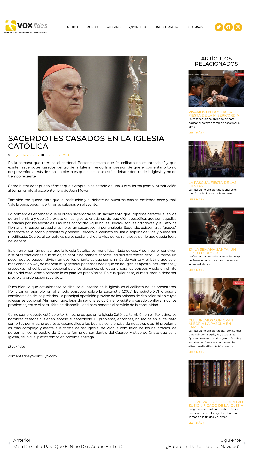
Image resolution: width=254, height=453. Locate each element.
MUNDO (92, 27)
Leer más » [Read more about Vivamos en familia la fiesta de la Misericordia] (196, 132)
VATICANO (114, 27)
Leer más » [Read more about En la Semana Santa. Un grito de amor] (196, 270)
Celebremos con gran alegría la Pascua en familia (211, 323)
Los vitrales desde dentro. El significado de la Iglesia (216, 404)
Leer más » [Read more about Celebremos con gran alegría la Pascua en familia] (196, 352)
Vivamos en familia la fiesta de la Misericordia (214, 113)
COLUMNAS (195, 27)
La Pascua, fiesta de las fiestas (212, 184)
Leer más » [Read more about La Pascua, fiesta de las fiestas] (196, 199)
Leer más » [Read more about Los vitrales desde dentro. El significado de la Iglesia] (196, 422)
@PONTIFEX (137, 27)
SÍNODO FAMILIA (166, 27)
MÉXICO (72, 27)
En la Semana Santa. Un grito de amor (212, 251)
